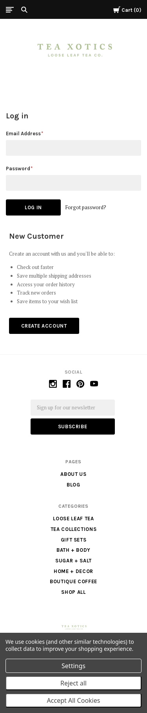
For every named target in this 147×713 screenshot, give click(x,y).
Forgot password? (85, 207)
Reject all (73, 683)
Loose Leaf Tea (73, 518)
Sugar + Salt (73, 561)
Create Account (44, 326)
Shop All (73, 592)
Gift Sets (74, 540)
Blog (73, 485)
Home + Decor (73, 571)
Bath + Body (73, 550)
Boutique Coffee (73, 581)
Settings (73, 665)
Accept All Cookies (73, 700)
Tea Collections (74, 529)
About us (73, 474)
